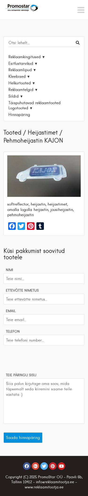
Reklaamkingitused (24, 56)
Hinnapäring (19, 114)
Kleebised (17, 76)
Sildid (13, 96)
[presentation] (39, 358)
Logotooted (18, 108)
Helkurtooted (19, 83)
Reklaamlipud (20, 69)
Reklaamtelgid (20, 89)
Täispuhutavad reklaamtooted (34, 102)
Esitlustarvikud (20, 63)
